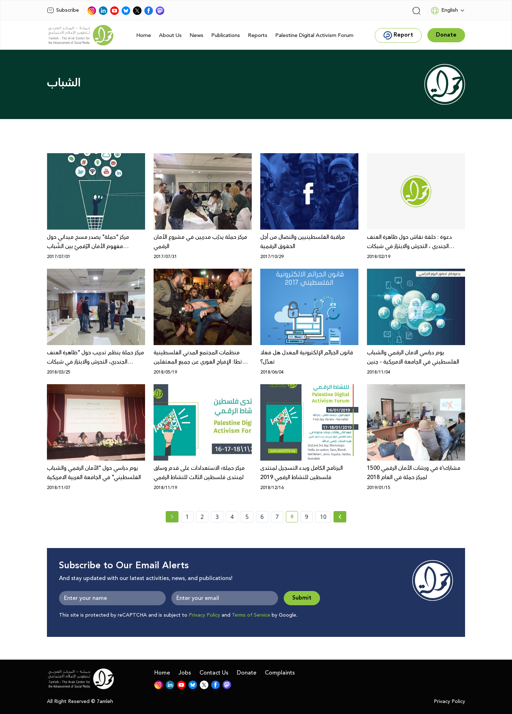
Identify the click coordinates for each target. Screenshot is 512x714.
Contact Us (213, 673)
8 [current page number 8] (294, 518)
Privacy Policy (204, 615)
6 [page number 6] (262, 517)
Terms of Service (251, 615)
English (444, 10)
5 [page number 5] (247, 517)
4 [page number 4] (232, 517)
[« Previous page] (172, 516)
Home (143, 35)
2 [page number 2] (202, 517)
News (196, 35)
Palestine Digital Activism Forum (314, 35)
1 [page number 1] (187, 517)
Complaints (280, 673)
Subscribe (63, 10)
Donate (246, 673)
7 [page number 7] (277, 517)
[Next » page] (340, 516)
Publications (225, 35)
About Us (170, 35)
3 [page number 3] (217, 517)
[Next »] (340, 516)
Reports (257, 35)
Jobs (184, 673)
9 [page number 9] (306, 517)
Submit (301, 598)
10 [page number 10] (323, 517)
